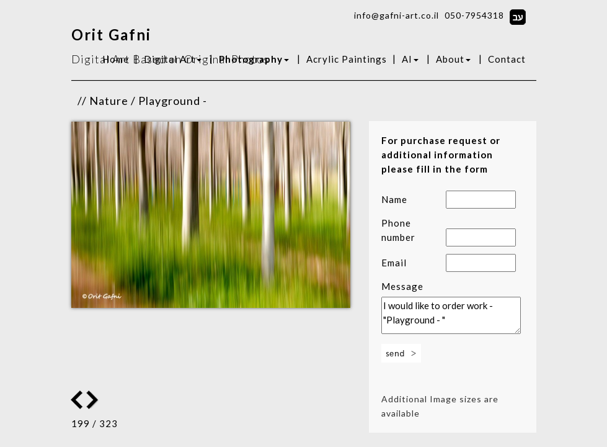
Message (402, 286)
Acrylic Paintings (346, 59)
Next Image (77, 400)
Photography (254, 59)
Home (115, 59)
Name (394, 199)
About (453, 59)
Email (394, 262)
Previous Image (93, 400)
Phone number (398, 230)
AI (410, 59)
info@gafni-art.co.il (396, 15)
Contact (507, 59)
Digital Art (173, 59)
